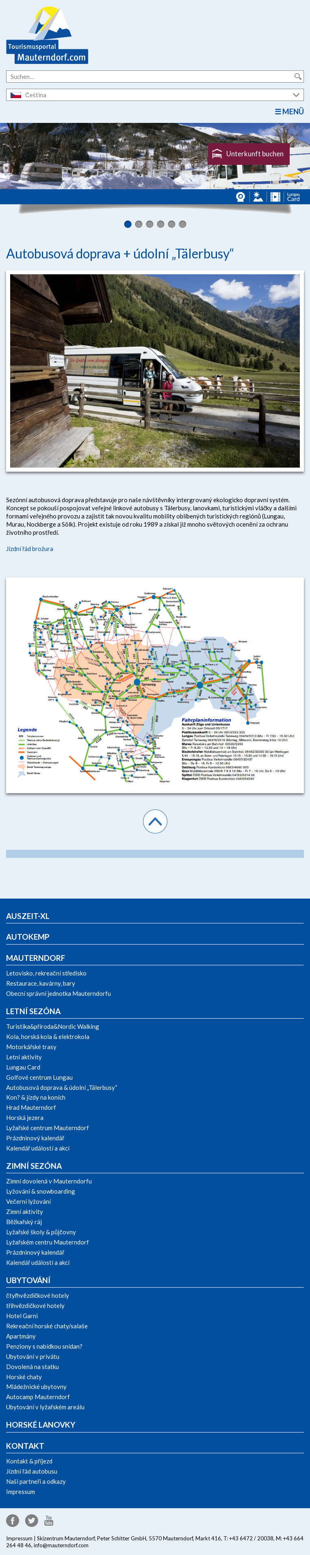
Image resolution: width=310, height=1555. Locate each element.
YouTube (48, 1520)
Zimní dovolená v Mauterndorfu (49, 1181)
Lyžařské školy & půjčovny (41, 1232)
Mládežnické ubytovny (36, 1386)
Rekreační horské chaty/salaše (47, 1326)
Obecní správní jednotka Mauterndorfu (58, 993)
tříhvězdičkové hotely (35, 1305)
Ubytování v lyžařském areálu (45, 1407)
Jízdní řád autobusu (31, 1471)
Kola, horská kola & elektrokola (47, 1036)
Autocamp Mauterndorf (38, 1396)
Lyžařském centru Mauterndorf (47, 1242)
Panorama (258, 197)
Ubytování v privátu (32, 1356)
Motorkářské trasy (31, 1046)
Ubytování (28, 1280)
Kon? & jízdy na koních (35, 1097)
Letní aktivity (24, 1057)
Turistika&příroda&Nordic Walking (52, 1026)
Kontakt (25, 1445)
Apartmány (21, 1336)
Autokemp (28, 936)
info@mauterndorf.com (61, 1545)
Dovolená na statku (32, 1366)
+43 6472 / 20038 (251, 1538)
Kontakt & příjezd (29, 1461)
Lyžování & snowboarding (40, 1191)
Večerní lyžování (28, 1201)
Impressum (20, 1491)
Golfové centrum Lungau (39, 1077)
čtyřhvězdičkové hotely (37, 1295)
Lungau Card (293, 197)
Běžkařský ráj (24, 1221)
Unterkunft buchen (255, 153)
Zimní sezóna (34, 1165)
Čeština (35, 94)
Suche (298, 76)
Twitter (31, 1520)
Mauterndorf (35, 957)
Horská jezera (24, 1117)
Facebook (12, 1520)
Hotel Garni (22, 1315)
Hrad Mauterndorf (31, 1107)
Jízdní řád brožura (29, 548)
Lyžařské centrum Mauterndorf (47, 1127)
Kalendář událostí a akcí (37, 1148)
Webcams (241, 197)
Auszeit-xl (28, 916)
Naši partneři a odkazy (36, 1481)
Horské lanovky (40, 1424)
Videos (275, 197)
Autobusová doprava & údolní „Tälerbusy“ (61, 1087)
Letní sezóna (33, 1011)
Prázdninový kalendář (35, 1138)
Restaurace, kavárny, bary (40, 983)
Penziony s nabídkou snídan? (44, 1346)
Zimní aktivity (24, 1211)
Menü (293, 111)
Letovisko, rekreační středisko (46, 973)
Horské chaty (24, 1376)
